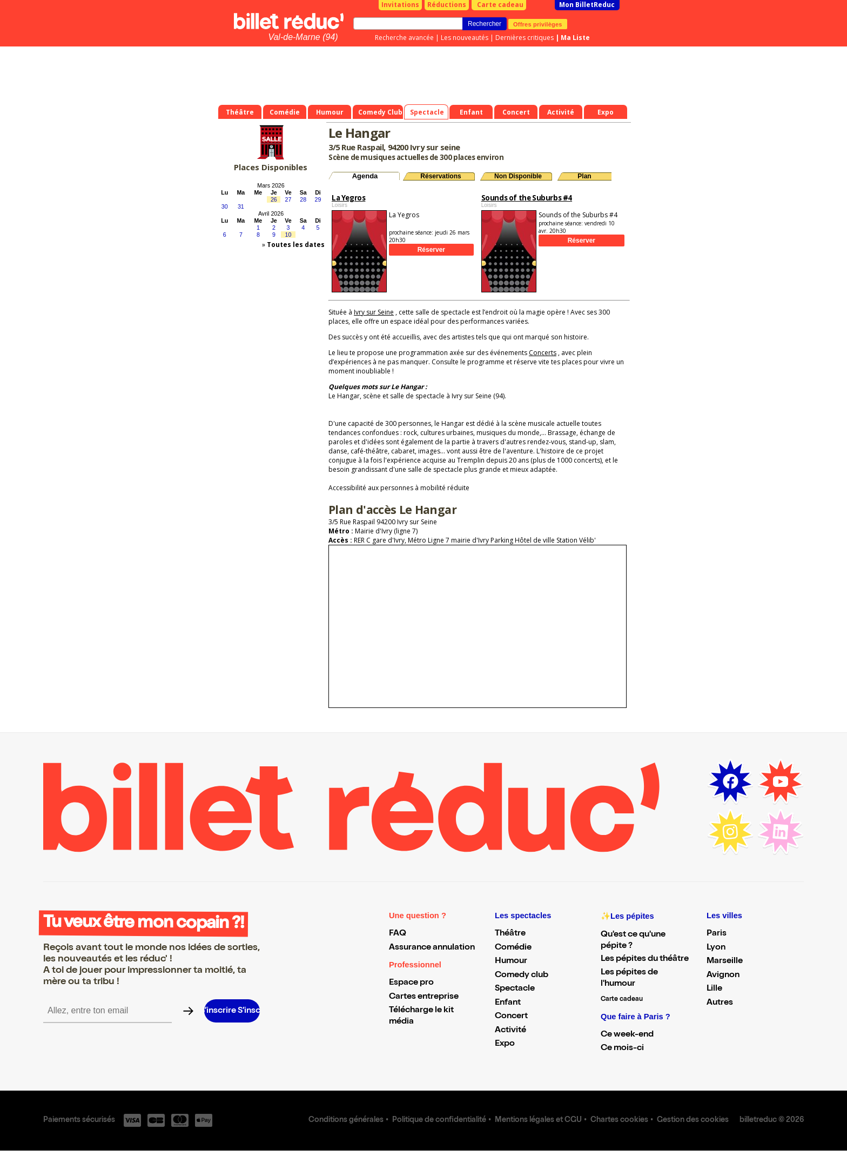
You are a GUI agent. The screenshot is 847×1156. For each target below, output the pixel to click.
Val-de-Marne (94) (303, 37)
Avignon (723, 975)
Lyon (716, 948)
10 (288, 234)
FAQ (397, 934)
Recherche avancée (404, 37)
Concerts (542, 352)
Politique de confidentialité (439, 1120)
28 (303, 199)
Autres (720, 1003)
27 (288, 199)
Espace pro (411, 983)
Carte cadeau (500, 4)
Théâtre (510, 934)
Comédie (513, 948)
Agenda (365, 176)
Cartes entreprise (424, 997)
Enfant (508, 1003)
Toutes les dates (296, 244)
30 (224, 206)
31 (241, 206)
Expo (505, 1044)
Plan (584, 176)
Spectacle (515, 989)
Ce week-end (627, 1035)
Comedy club (521, 975)
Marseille (725, 961)
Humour (511, 961)
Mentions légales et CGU (538, 1120)
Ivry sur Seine (374, 312)
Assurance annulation (432, 948)
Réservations (440, 176)
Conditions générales (346, 1120)
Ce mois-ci (622, 1048)
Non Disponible (518, 176)
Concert (511, 1016)
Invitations (400, 4)
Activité (510, 1030)
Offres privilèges (537, 24)
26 (274, 199)
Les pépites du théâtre (645, 959)
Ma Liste (575, 37)
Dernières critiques (524, 37)
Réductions (446, 4)
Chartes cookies (619, 1120)
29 (318, 199)
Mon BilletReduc (587, 4)
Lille (714, 989)
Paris (717, 934)
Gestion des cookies (693, 1120)
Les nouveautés (464, 37)
